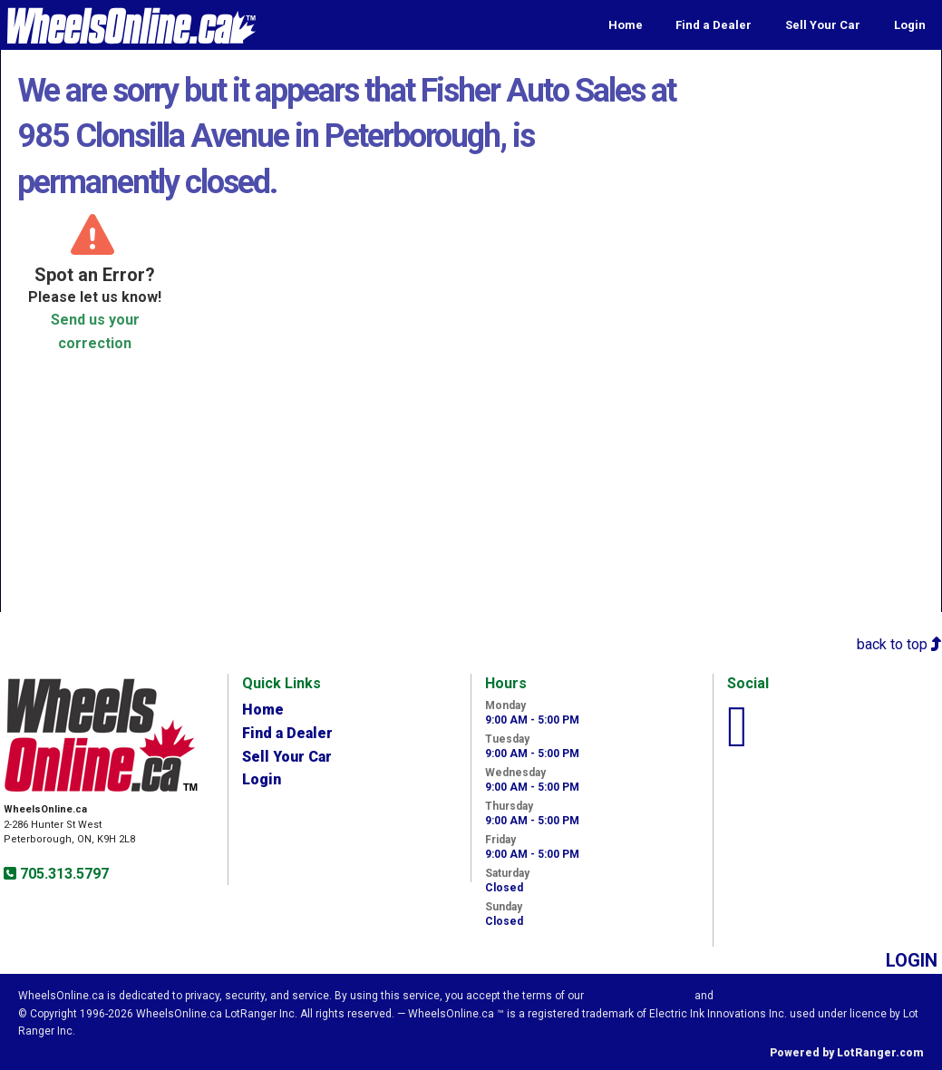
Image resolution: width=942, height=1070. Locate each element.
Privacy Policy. (756, 995)
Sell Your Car (822, 25)
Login (910, 25)
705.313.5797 (62, 873)
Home (625, 25)
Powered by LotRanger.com (847, 1052)
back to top (899, 644)
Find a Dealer (713, 25)
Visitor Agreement (639, 995)
